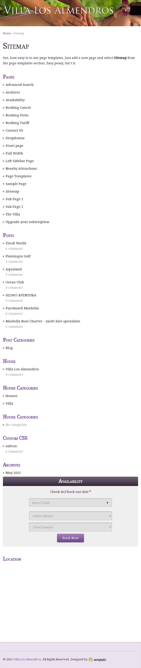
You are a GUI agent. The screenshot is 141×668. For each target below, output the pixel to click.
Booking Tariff (17, 123)
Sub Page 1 (14, 199)
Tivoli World (16, 243)
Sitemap (12, 191)
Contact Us (14, 130)
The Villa (13, 214)
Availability (15, 100)
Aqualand (14, 269)
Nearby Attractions (21, 169)
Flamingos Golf (18, 256)
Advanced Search (20, 85)
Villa (9, 403)
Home (7, 33)
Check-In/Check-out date (70, 492)
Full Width (14, 153)
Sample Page (16, 184)
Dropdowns (15, 138)
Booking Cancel (18, 108)
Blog (9, 348)
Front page (14, 146)
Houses (11, 396)
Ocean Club (15, 282)
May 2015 (13, 473)
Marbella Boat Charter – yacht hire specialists (43, 321)
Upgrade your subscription (27, 222)
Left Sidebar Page (20, 161)
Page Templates (18, 176)
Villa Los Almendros (22, 369)
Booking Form (17, 115)
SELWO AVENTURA (21, 295)
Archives (13, 92)
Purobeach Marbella (22, 308)
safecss (11, 446)
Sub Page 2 (14, 207)
